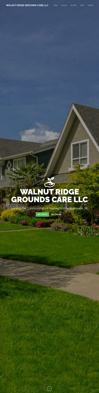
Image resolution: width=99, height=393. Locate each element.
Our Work (73, 5)
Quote (82, 5)
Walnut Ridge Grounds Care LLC (27, 5)
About (56, 5)
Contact (90, 5)
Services (64, 5)
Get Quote (42, 214)
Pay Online (56, 214)
